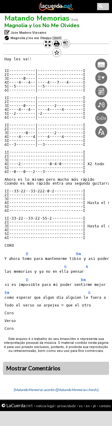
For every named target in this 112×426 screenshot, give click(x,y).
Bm (78, 253)
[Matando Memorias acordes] (35, 390)
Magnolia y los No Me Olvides (41, 25)
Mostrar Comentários (33, 368)
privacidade (66, 406)
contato (105, 406)
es (81, 406)
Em (6, 292)
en (88, 406)
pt (94, 406)
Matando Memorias (36, 18)
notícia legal (45, 406)
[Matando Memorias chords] (78, 390)
